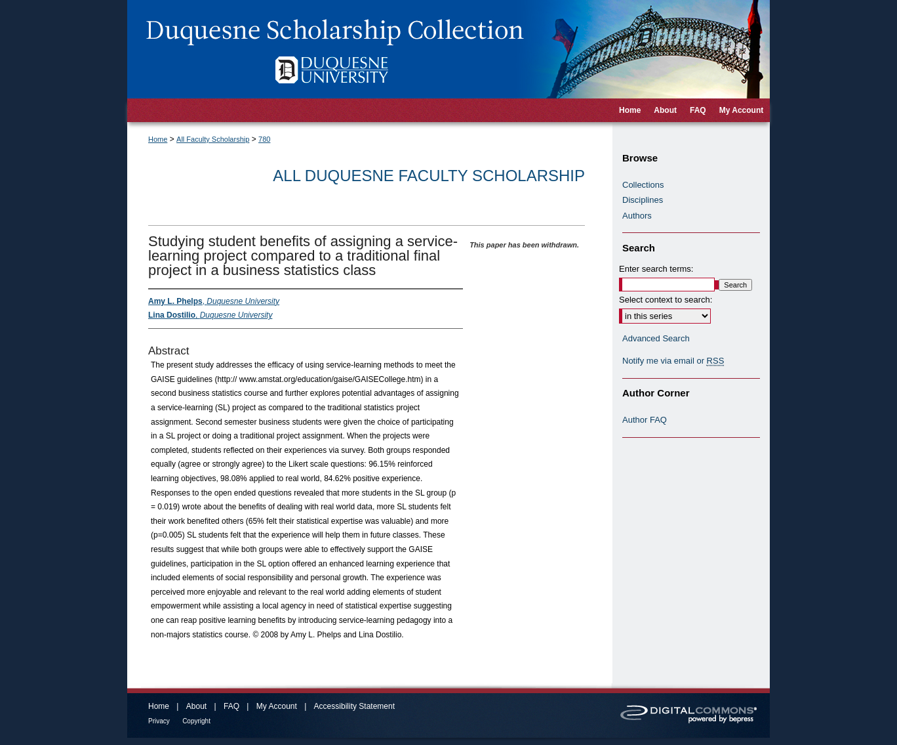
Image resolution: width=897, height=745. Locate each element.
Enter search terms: (656, 269)
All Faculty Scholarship (212, 139)
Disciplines (642, 200)
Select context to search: (665, 300)
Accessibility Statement (354, 706)
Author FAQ (644, 420)
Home (157, 139)
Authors (637, 216)
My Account (276, 706)
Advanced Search (656, 338)
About (196, 706)
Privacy (159, 721)
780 (264, 139)
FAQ (231, 706)
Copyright (196, 721)
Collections (643, 185)
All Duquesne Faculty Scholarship (429, 175)
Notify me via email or (673, 361)
